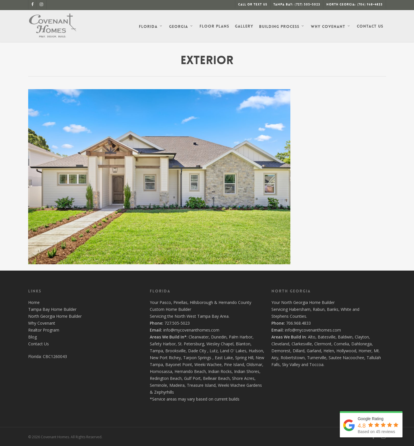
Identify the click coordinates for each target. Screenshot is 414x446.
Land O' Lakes (233, 350)
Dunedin (219, 337)
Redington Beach (166, 378)
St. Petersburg (191, 344)
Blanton (243, 344)
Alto (311, 337)
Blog (32, 337)
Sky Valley (291, 364)
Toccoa (316, 364)
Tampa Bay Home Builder (52, 309)
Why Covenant (41, 323)
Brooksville (175, 350)
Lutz (214, 350)
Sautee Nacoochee (346, 357)
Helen (328, 350)
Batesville (327, 337)
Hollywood (346, 350)
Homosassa (161, 371)
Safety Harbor (163, 344)
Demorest (280, 350)
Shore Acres (243, 378)
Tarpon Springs (197, 357)
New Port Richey (165, 357)
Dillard (298, 350)
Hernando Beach (190, 371)
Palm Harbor (240, 337)
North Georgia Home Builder (55, 316)
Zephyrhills (164, 392)
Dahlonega (361, 344)
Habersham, (301, 309)
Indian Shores (246, 371)
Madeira (177, 385)
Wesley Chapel (219, 344)
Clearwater (199, 337)
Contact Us (38, 344)
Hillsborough (201, 302)
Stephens (280, 316)
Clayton (362, 337)
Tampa (156, 350)
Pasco (165, 302)
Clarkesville (302, 344)
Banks (332, 309)
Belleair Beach (216, 378)
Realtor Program (43, 330)
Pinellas (180, 302)
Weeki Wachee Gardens (240, 385)
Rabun (319, 309)
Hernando (227, 302)
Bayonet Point (178, 364)
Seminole (158, 385)
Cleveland (280, 344)
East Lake (224, 357)
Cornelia (341, 344)
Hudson (256, 350)
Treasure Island (201, 385)
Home (34, 302)
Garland (314, 350)
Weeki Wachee (208, 364)
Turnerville (316, 357)
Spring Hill (244, 357)
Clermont (322, 344)
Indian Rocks (220, 371)
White (346, 309)
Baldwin (345, 337)
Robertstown (293, 357)
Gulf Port (192, 378)
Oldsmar (254, 364)
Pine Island (234, 364)
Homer (365, 350)
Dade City (197, 350)
